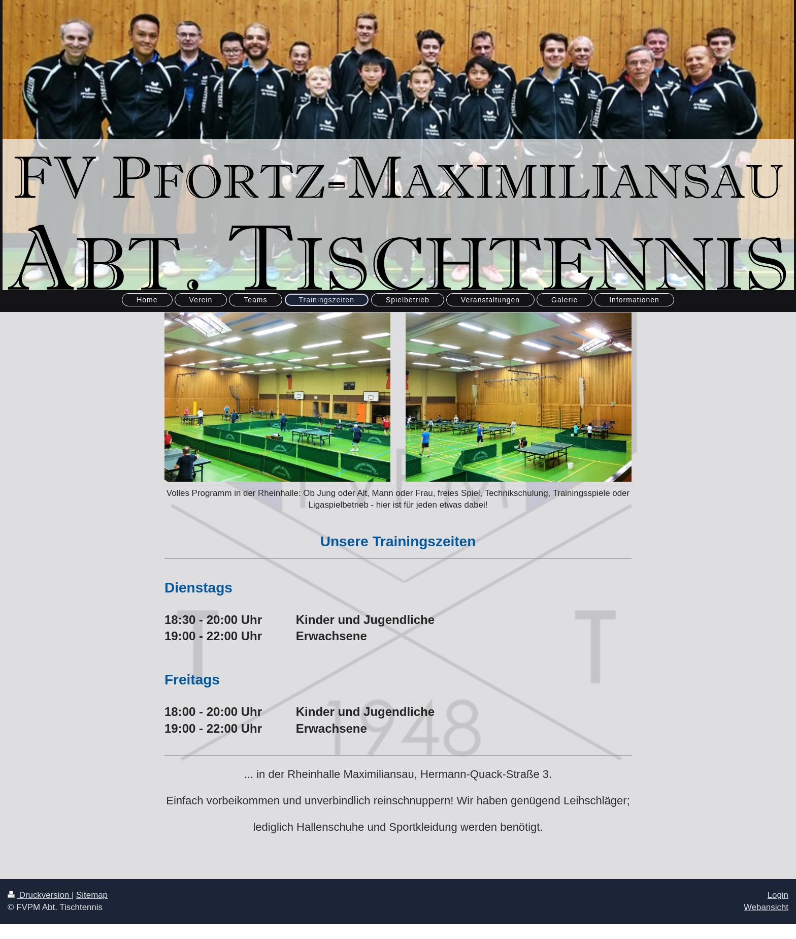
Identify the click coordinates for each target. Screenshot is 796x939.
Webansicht (766, 907)
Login (778, 895)
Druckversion (40, 895)
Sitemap (92, 895)
